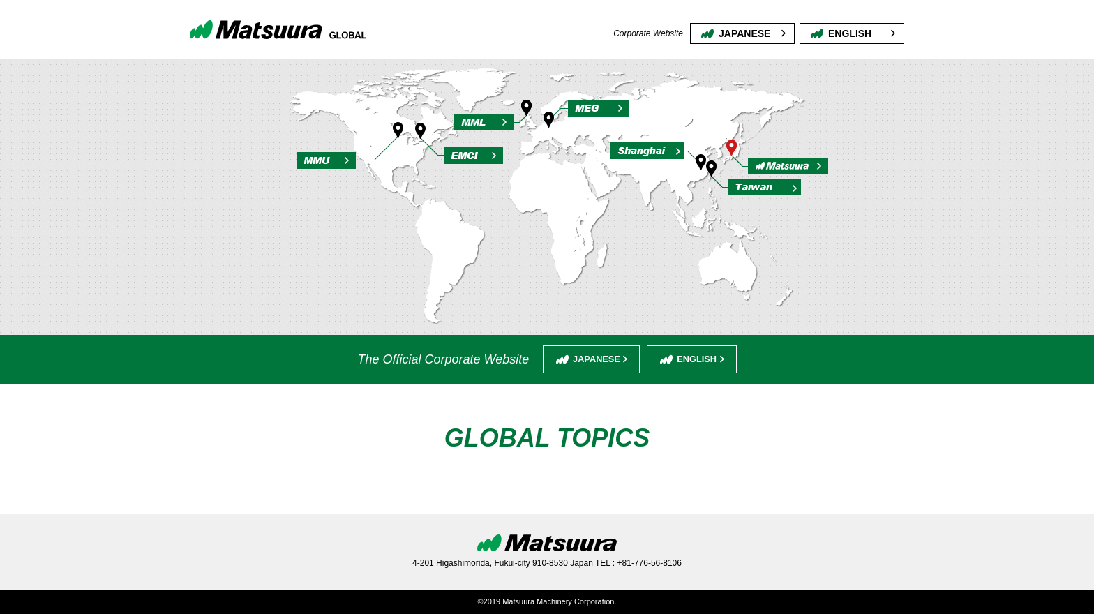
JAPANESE (744, 33)
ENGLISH (849, 33)
